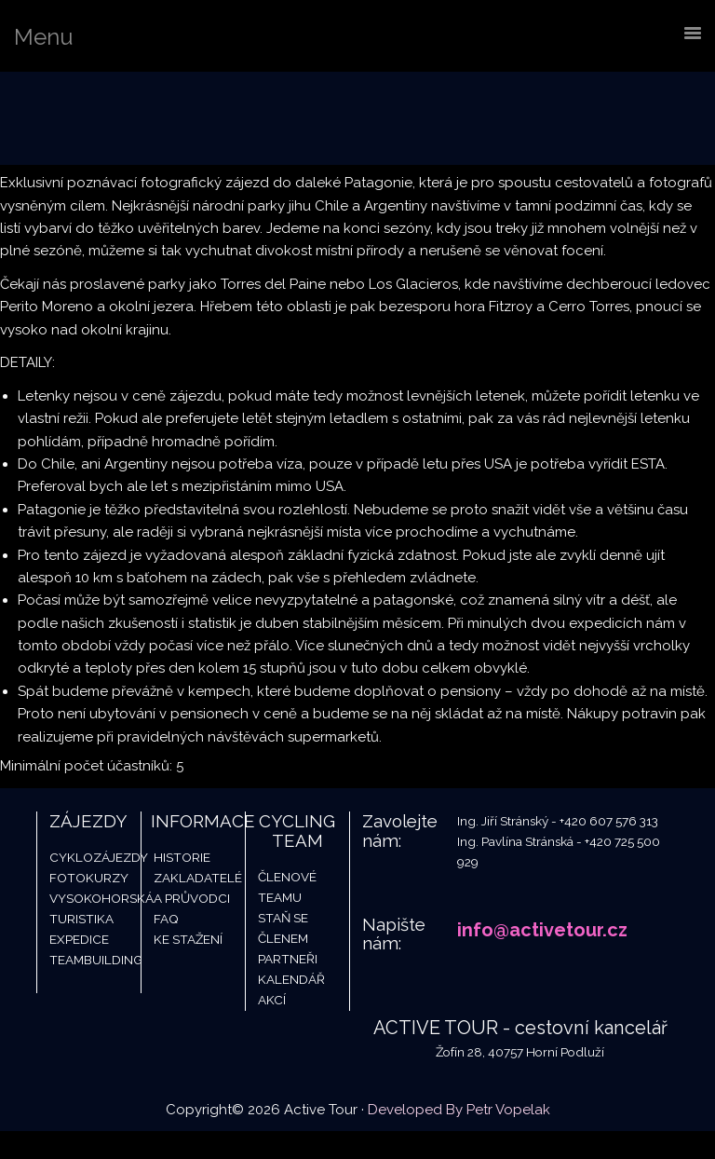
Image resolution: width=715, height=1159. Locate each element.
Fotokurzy (88, 877)
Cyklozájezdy (98, 857)
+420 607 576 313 (609, 820)
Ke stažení (188, 939)
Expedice (79, 939)
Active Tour (139, 118)
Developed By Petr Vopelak (459, 1109)
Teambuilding (95, 959)
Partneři (287, 958)
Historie (182, 857)
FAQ (166, 918)
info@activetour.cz (542, 930)
